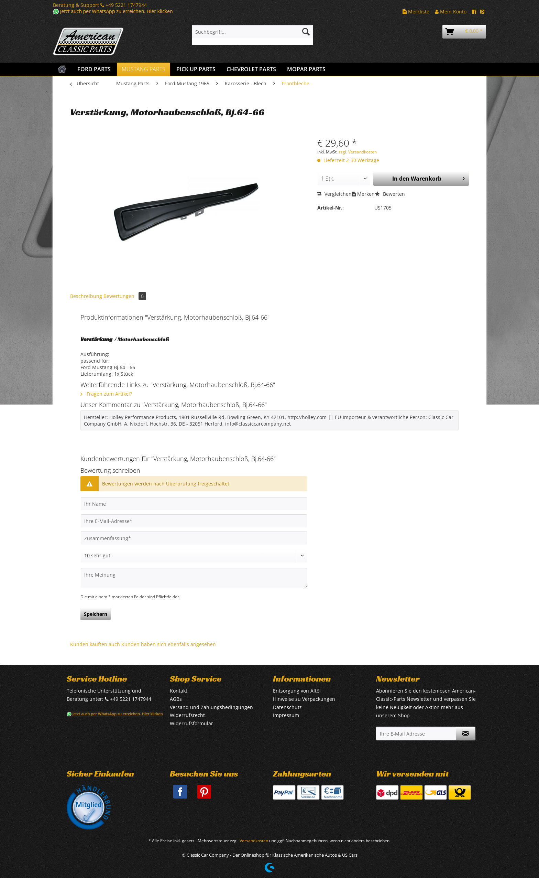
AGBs (176, 699)
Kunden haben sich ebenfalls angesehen (168, 644)
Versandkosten (254, 841)
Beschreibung (86, 296)
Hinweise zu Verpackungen (304, 699)
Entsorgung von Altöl (297, 690)
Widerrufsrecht (187, 715)
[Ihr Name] (193, 504)
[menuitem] (252, 35)
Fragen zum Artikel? (106, 393)
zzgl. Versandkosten (358, 152)
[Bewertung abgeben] (193, 555)
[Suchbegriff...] (252, 32)
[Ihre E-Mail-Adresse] (193, 521)
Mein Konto (450, 11)
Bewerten (390, 194)
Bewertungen (124, 296)
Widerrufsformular (191, 723)
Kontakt (178, 690)
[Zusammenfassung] (193, 538)
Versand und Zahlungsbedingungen (211, 707)
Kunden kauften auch (95, 644)
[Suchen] (306, 32)
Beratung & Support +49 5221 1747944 (100, 5)
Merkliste (416, 11)
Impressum (286, 715)
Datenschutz (287, 707)
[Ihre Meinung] (193, 578)
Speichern (95, 614)
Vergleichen (334, 194)
